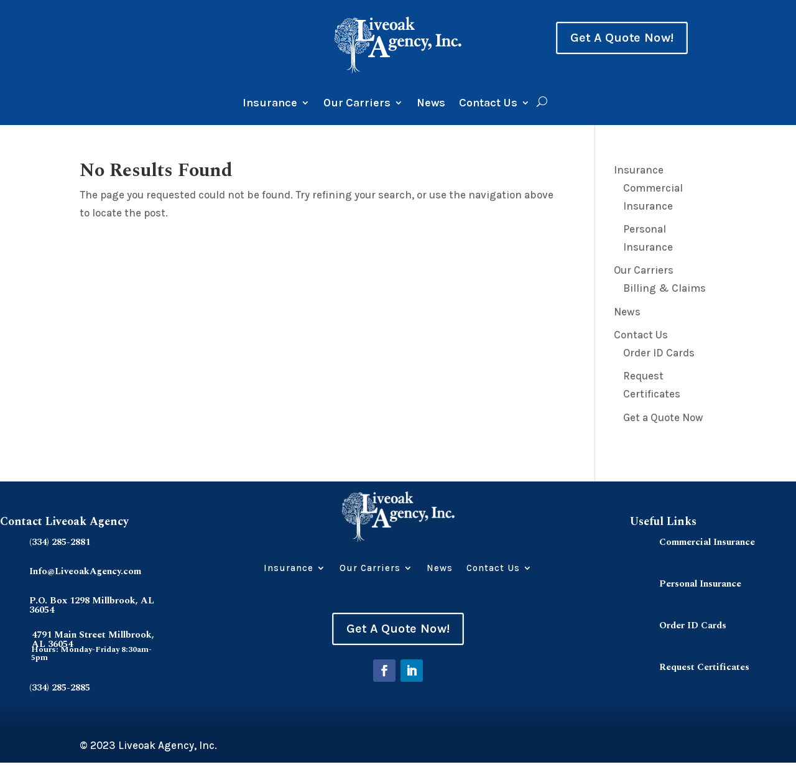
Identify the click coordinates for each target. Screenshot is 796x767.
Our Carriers (357, 103)
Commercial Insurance (707, 542)
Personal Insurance (700, 584)
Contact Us (488, 103)
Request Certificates (704, 667)
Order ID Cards (659, 352)
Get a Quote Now (663, 417)
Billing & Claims (664, 288)
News (431, 103)
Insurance (270, 103)
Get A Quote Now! (621, 37)
